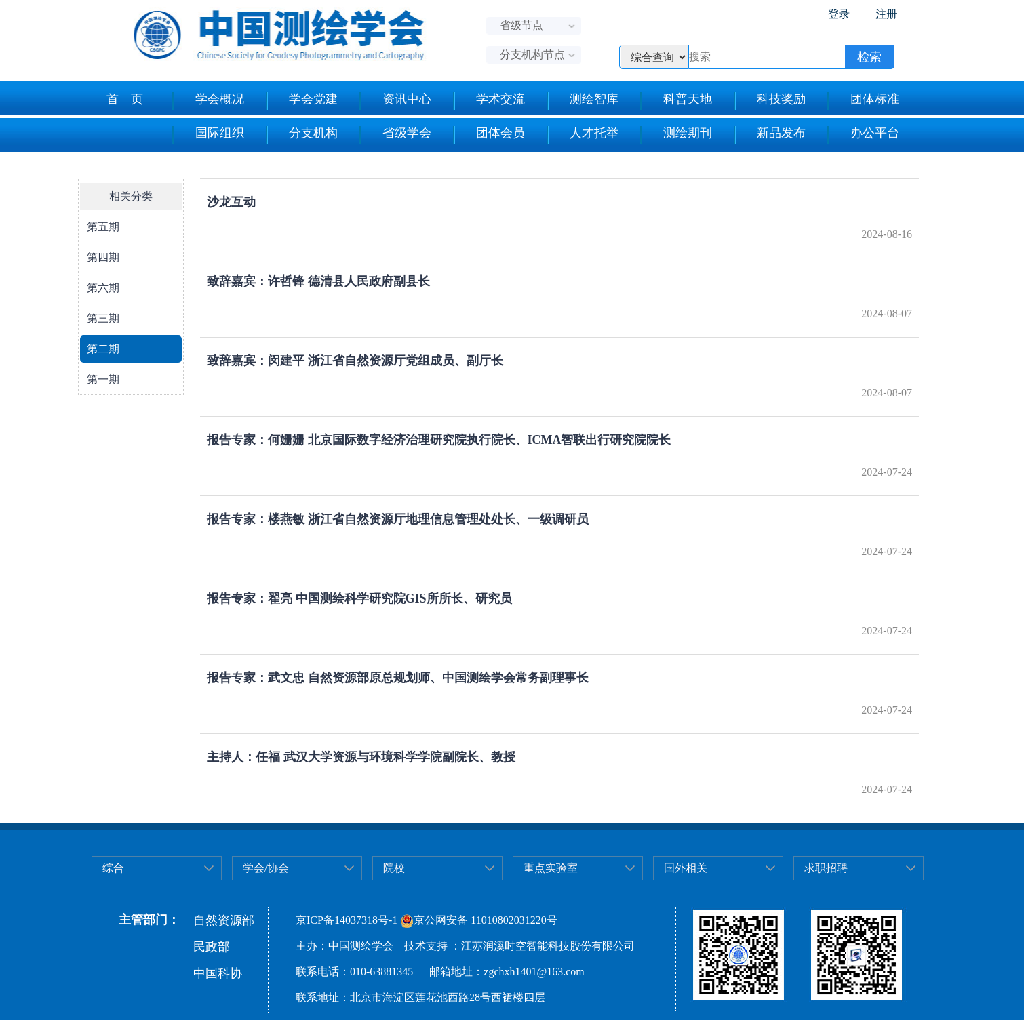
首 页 (124, 99)
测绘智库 (582, 101)
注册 (886, 14)
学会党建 (301, 101)
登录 (839, 14)
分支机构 (301, 135)
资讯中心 (395, 101)
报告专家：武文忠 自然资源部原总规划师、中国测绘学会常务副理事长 (398, 678)
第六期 (103, 287)
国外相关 (685, 868)
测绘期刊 (675, 135)
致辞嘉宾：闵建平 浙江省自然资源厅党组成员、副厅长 (355, 360)
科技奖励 (769, 101)
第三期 (103, 318)
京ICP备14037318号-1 (346, 920)
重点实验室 (551, 868)
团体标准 (863, 101)
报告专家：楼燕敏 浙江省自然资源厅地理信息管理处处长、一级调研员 (398, 519)
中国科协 (217, 973)
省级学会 (395, 135)
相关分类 (131, 196)
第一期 (103, 379)
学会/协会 (266, 868)
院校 (394, 868)
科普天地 (675, 101)
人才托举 (582, 135)
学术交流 (488, 101)
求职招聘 (826, 868)
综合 (113, 868)
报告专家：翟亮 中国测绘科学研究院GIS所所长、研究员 (359, 598)
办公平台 (863, 135)
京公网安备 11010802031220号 (478, 920)
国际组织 (208, 135)
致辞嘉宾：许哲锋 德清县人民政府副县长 (318, 281)
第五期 (103, 226)
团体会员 (488, 135)
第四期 (103, 257)
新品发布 (769, 135)
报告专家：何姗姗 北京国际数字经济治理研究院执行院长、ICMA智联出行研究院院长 (439, 440)
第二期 (103, 348)
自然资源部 (223, 920)
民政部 (211, 947)
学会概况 (208, 101)
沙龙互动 (231, 202)
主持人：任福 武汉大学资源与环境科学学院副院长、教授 (361, 757)
